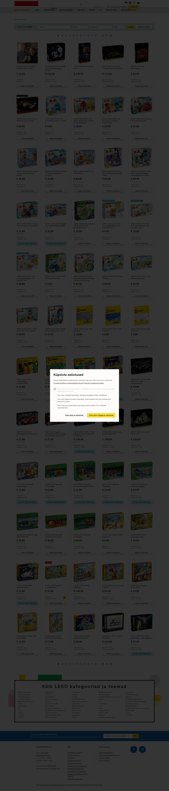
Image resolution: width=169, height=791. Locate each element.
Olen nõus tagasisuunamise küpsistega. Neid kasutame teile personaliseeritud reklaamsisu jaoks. (84, 400)
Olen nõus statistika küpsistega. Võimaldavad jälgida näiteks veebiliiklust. (82, 395)
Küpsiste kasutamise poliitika (94, 383)
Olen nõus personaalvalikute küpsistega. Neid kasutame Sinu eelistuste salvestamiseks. (81, 406)
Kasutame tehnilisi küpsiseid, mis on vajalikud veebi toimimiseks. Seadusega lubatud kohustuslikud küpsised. (86, 390)
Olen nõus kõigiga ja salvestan (101, 415)
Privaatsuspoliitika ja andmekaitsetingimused (69, 383)
